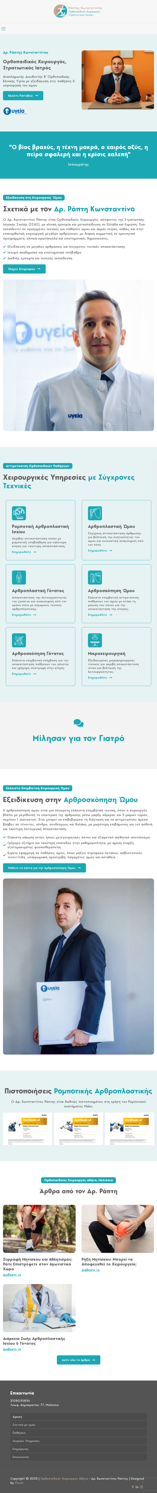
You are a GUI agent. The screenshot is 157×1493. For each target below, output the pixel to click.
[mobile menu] (3, 28)
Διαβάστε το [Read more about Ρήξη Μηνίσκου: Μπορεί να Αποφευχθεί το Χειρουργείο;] (91, 1270)
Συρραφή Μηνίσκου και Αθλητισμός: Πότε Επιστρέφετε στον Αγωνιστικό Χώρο (37, 1264)
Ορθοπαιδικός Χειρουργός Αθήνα (64, 1478)
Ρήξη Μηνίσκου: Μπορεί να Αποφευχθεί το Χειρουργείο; (109, 1261)
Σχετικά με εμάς (24, 1425)
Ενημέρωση (20, 1449)
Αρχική (17, 1417)
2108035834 (20, 1401)
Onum (19, 1483)
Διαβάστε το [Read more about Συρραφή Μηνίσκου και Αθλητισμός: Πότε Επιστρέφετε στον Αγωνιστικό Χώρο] (12, 1275)
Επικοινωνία (21, 1457)
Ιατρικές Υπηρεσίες (26, 1441)
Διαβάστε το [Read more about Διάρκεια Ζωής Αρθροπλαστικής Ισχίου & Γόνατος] (12, 1349)
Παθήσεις (19, 1433)
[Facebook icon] (132, 1487)
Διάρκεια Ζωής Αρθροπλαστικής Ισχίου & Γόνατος (34, 1341)
